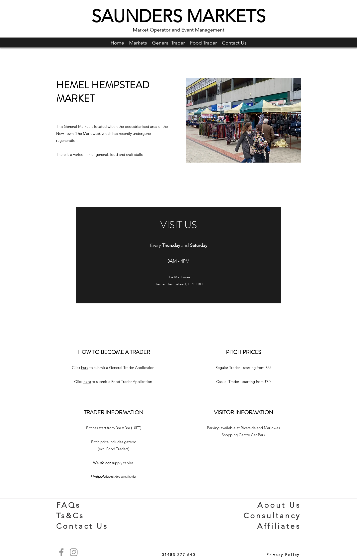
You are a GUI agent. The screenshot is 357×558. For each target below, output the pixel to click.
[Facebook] (61, 552)
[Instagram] (73, 552)
